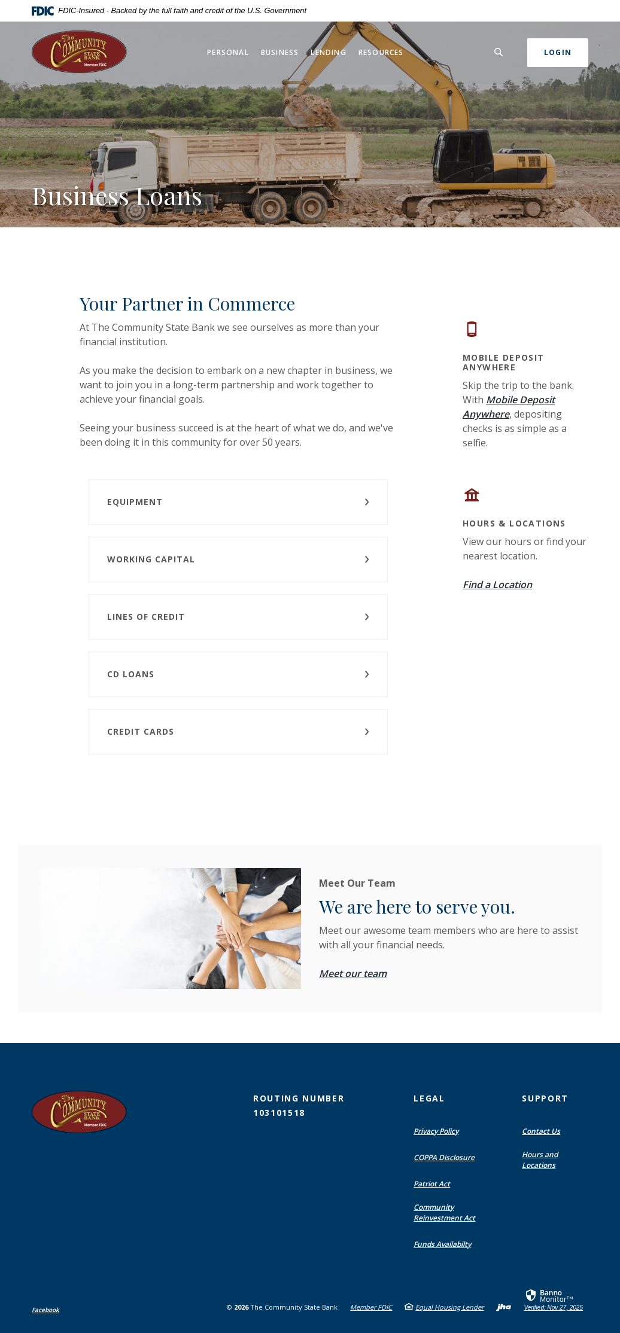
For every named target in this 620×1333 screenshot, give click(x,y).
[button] (238, 502)
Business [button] (280, 52)
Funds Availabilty (442, 1244)
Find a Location (497, 584)
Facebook (45, 1310)
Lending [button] (328, 52)
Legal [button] (429, 1098)
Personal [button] (228, 52)
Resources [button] (381, 52)
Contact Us (541, 1131)
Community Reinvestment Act (444, 1212)
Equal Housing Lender (449, 1306)
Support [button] (545, 1098)
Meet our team (353, 973)
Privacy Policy (436, 1131)
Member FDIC (371, 1306)
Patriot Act (432, 1184)
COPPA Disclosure (444, 1157)
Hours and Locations (540, 1159)
